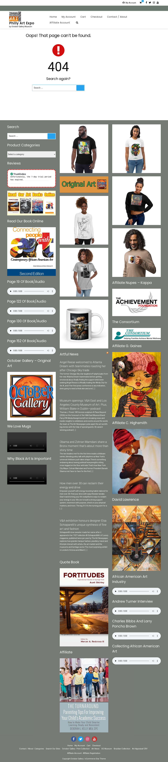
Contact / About (118, 16)
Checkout (97, 16)
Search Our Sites (53, 749)
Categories (39, 749)
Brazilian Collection (122, 749)
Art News (95, 749)
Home (53, 16)
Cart (83, 16)
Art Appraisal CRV (140, 749)
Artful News (69, 354)
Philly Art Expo (21, 23)
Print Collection (83, 749)
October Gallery (68, 749)
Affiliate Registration (91, 753)
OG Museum (106, 749)
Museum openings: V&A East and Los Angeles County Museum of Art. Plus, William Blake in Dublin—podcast (83, 404)
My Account (131, 3)
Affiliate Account (61, 22)
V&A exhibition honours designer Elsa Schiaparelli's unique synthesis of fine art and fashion (83, 524)
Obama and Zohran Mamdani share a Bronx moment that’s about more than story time (84, 446)
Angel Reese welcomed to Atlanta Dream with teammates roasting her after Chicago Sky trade (83, 366)
